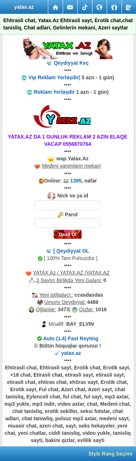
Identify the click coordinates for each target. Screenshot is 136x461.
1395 (76, 181)
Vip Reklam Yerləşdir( (55, 77)
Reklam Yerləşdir (54, 92)
